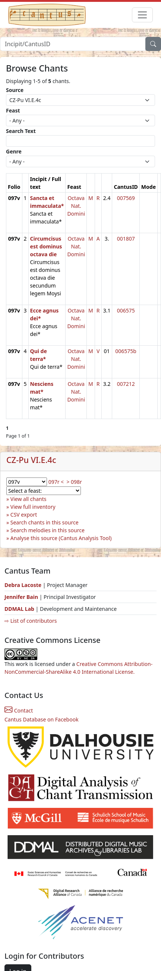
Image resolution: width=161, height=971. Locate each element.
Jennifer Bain (22, 596)
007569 (126, 198)
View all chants (28, 498)
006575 (126, 310)
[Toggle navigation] (142, 14)
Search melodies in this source (47, 530)
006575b (125, 351)
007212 (126, 383)
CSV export (23, 514)
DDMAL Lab (19, 608)
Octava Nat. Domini (76, 205)
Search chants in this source (44, 522)
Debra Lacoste (22, 584)
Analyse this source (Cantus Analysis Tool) (61, 538)
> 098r (74, 481)
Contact (18, 710)
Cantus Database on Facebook (41, 719)
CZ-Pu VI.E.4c (31, 459)
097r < (56, 481)
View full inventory (33, 506)
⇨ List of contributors (30, 620)
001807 (126, 238)
